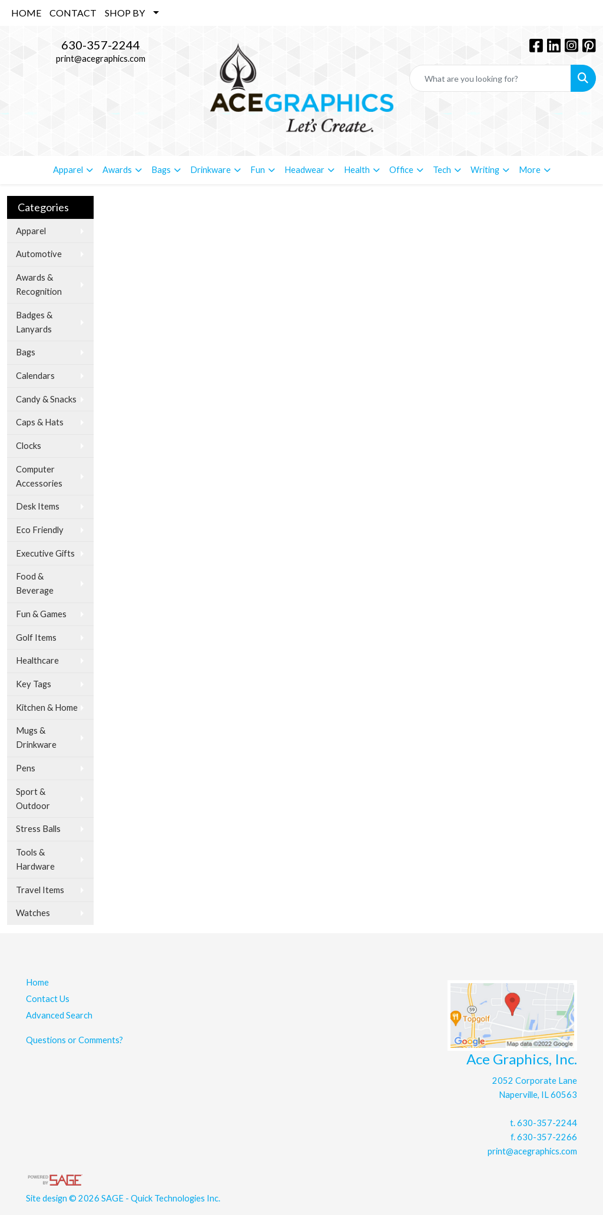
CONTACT (73, 12)
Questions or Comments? (74, 1040)
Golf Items (36, 638)
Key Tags (33, 684)
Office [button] (401, 170)
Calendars (35, 376)
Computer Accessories (39, 476)
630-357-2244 (100, 45)
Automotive (39, 254)
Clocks (28, 446)
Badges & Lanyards (34, 322)
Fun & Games (41, 614)
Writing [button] (485, 170)
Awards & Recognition (39, 284)
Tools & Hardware (35, 859)
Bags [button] (161, 170)
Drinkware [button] (210, 170)
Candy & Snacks (46, 399)
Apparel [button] (68, 170)
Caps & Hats (40, 422)
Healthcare (37, 660)
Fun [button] (257, 170)
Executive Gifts (45, 553)
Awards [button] (117, 170)
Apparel (31, 231)
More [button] (530, 170)
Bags (25, 352)
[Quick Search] (490, 78)
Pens (25, 768)
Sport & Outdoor (33, 799)
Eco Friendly (40, 530)
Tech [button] (442, 170)
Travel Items (40, 890)
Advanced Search (59, 1015)
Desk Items (37, 506)
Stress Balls (38, 829)
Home (37, 982)
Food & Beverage (35, 583)
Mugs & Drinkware (36, 737)
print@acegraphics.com (100, 59)
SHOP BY (125, 12)
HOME (26, 12)
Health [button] (357, 170)
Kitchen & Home (47, 708)
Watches (33, 913)
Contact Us (47, 999)
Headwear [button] (304, 170)
